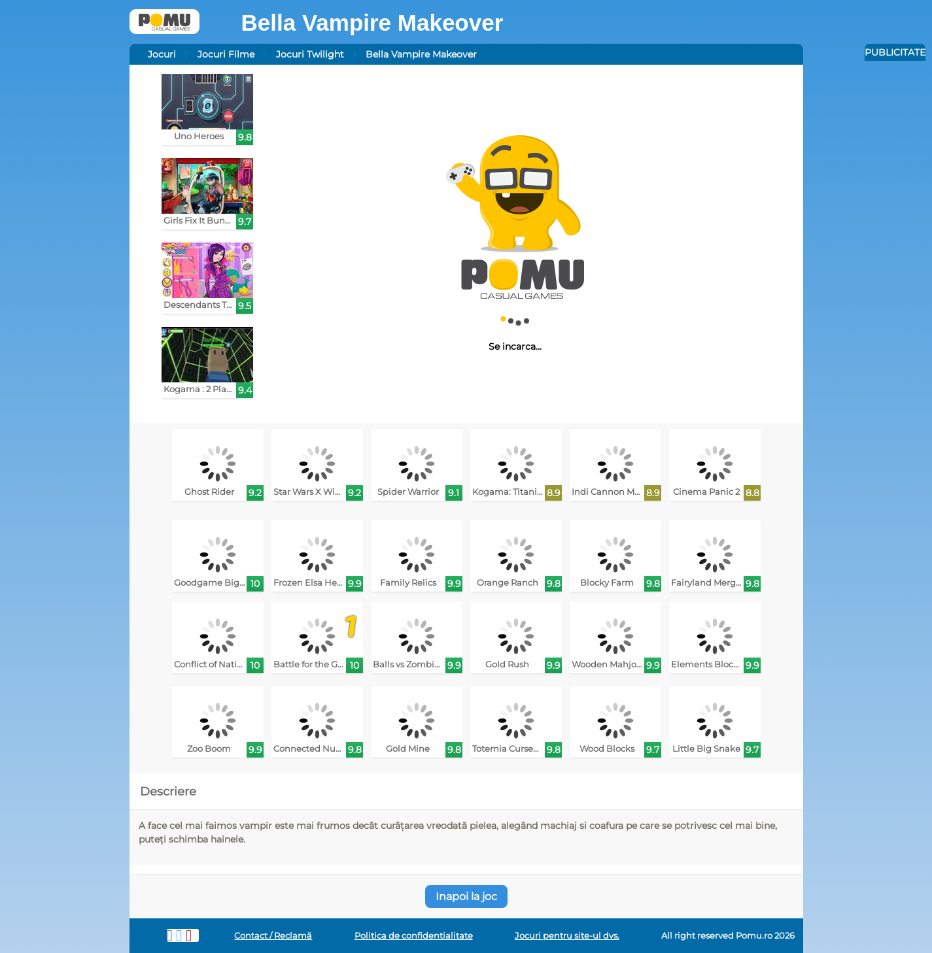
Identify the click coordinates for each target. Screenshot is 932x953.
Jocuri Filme (226, 54)
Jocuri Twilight (310, 54)
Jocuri (162, 54)
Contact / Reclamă (273, 936)
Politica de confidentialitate (413, 936)
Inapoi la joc (466, 896)
